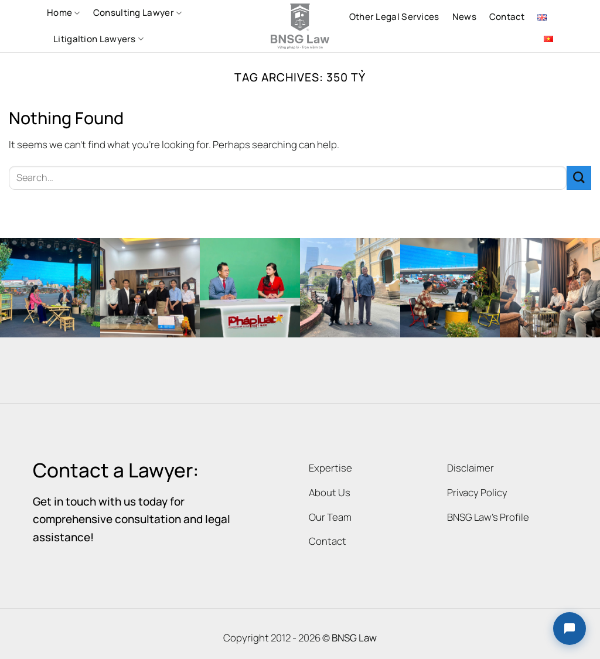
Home (63, 12)
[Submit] (579, 178)
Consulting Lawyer (137, 12)
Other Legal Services (394, 17)
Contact (506, 17)
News (464, 17)
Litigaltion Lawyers (98, 39)
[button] (569, 628)
